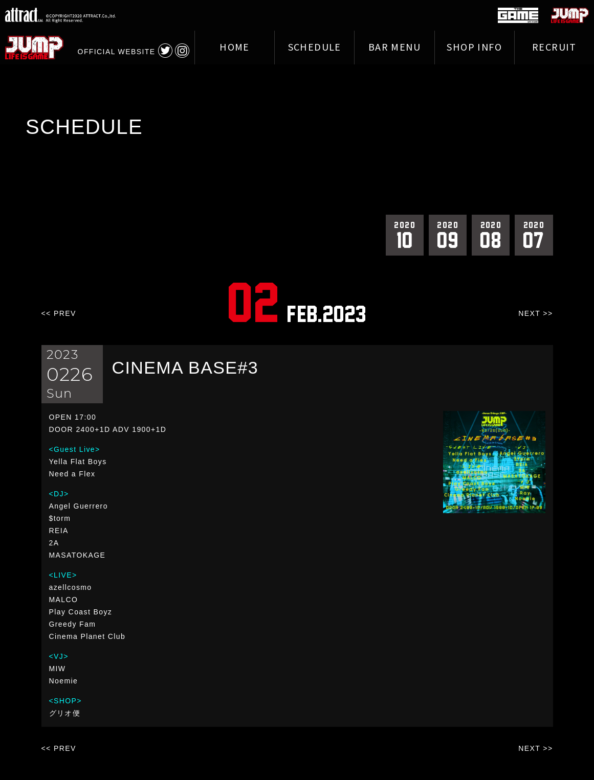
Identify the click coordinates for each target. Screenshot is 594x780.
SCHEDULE (314, 47)
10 (405, 234)
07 (534, 234)
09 (448, 234)
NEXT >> (535, 313)
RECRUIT (554, 47)
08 (491, 234)
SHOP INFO (474, 47)
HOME (234, 47)
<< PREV (58, 313)
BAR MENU (394, 47)
